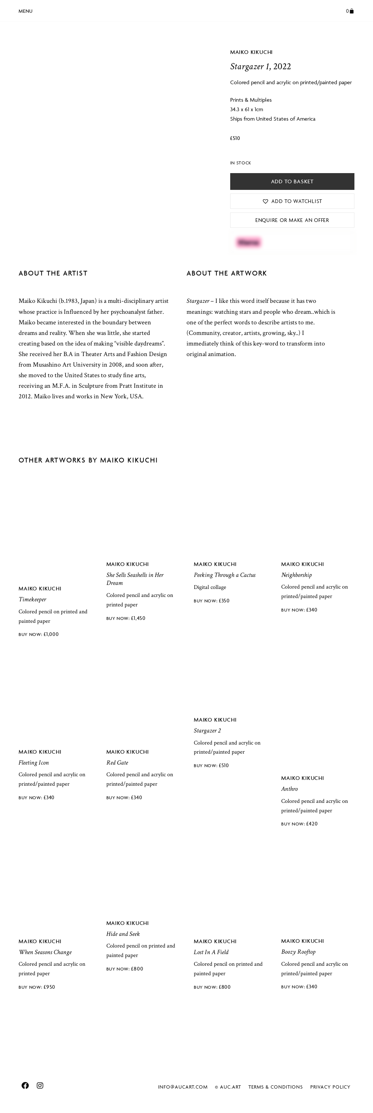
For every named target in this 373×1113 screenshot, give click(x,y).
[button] (26, 10)
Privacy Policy (330, 1087)
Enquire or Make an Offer (292, 220)
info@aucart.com (183, 1087)
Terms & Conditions (275, 1087)
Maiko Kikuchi (251, 51)
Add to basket (292, 181)
